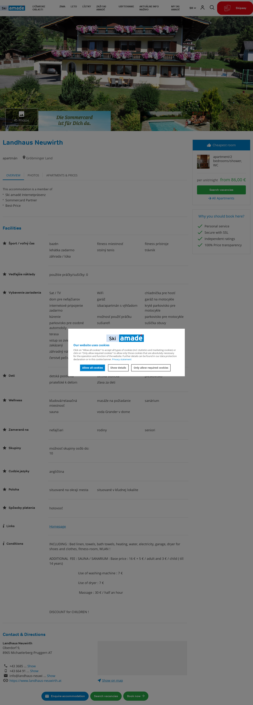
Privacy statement (122, 359)
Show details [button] (118, 367)
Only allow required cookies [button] (151, 367)
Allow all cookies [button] (92, 367)
